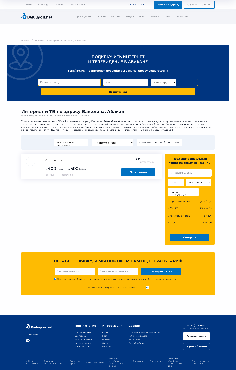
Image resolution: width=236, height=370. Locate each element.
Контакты (182, 16)
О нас (168, 16)
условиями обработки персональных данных (154, 272)
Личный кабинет (134, 335)
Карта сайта (131, 332)
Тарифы (101, 16)
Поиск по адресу (168, 4)
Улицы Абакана (78, 339)
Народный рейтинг (80, 332)
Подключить (138, 163)
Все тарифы (76, 328)
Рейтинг (116, 16)
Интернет (183, 183)
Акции (130, 16)
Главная (25, 40)
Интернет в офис (79, 335)
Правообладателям (94, 357)
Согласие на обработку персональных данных (175, 357)
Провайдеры (83, 16)
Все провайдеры (70, 133)
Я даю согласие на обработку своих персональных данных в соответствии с (116, 272)
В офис (59, 4)
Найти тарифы (180, 82)
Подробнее (66, 166)
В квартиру (43, 4)
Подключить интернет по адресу (52, 40)
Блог (142, 16)
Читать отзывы (147, 153)
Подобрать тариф (162, 263)
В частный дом (77, 4)
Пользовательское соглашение (201, 356)
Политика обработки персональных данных (116, 357)
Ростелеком (70, 136)
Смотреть (189, 228)
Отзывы (154, 16)
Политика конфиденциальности (143, 324)
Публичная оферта (135, 328)
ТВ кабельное (183, 186)
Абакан (26, 4)
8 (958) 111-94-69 (134, 4)
